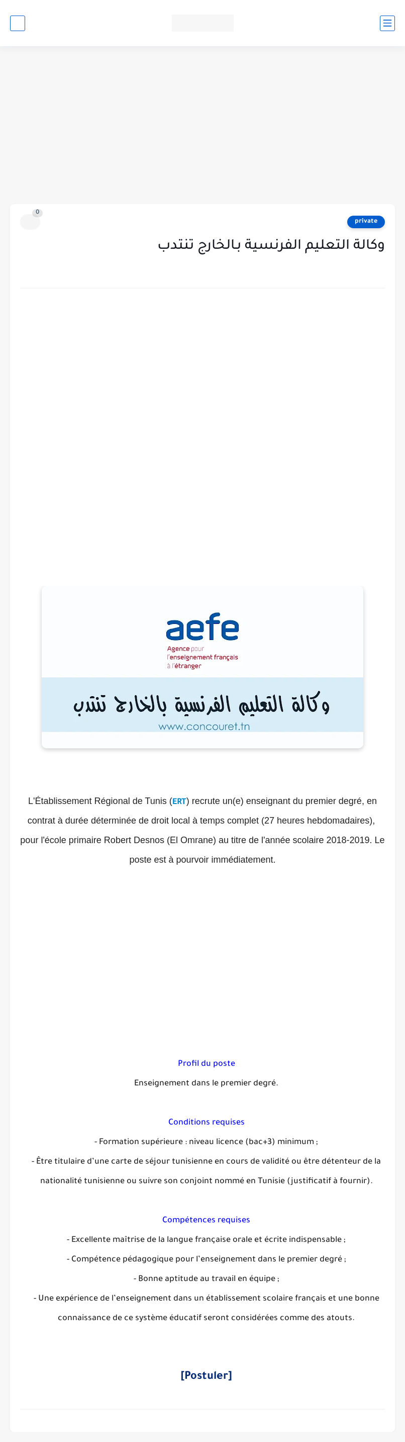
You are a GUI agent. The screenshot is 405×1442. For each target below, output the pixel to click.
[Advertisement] (202, 126)
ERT (179, 802)
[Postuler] (206, 1377)
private (366, 221)
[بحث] (17, 23)
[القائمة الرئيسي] (387, 23)
